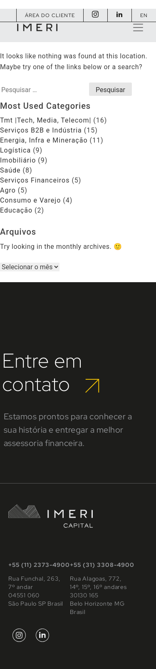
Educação (16, 210)
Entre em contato (50, 372)
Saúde (10, 170)
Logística (15, 150)
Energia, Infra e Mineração (44, 140)
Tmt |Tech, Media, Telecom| (45, 120)
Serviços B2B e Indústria (41, 130)
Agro (8, 190)
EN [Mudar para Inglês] (144, 15)
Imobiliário (18, 160)
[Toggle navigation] (138, 27)
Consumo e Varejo (30, 200)
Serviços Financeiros (34, 180)
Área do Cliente (50, 15)
